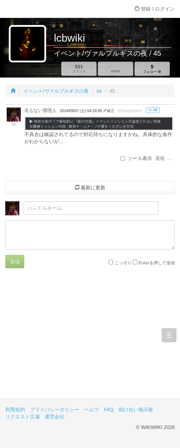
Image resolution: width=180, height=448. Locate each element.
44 (99, 91)
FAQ (109, 409)
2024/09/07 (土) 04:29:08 (81, 111)
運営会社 (54, 416)
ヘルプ (91, 409)
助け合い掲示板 (136, 409)
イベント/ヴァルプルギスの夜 (56, 91)
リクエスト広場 (22, 416)
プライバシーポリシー (54, 409)
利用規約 (15, 409)
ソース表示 (136, 158)
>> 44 (152, 110)
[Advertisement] (90, 338)
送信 (15, 261)
